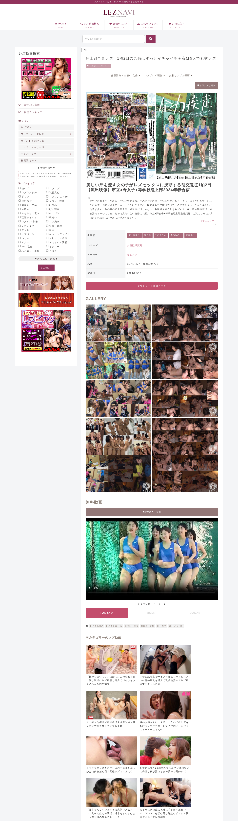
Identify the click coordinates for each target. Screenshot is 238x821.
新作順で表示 (29, 104)
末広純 (147, 235)
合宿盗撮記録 (135, 245)
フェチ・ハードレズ (98, 66)
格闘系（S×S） (30, 160)
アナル (25, 242)
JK (170, 626)
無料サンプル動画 (180, 75)
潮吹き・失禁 (147, 626)
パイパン (178, 626)
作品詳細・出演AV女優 (125, 75)
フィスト (26, 230)
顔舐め (53, 205)
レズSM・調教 (29, 221)
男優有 (53, 251)
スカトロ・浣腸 (58, 242)
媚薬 (51, 230)
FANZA (106, 612)
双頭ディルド (29, 217)
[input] (113, 39)
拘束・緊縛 (55, 226)
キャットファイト (59, 234)
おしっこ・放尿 (58, 238)
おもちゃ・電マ (30, 213)
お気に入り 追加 (206, 85)
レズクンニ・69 (114, 626)
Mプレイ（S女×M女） (34, 140)
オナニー (54, 246)
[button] (151, 39)
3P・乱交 (161, 626)
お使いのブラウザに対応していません (152, 558)
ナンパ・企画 (29, 154)
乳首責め (54, 192)
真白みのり (176, 235)
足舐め (25, 209)
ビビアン (132, 254)
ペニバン (54, 213)
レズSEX (26, 127)
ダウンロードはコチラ (152, 286)
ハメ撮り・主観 (30, 251)
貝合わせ (26, 200)
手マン (25, 196)
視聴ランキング (30, 112)
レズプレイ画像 (154, 75)
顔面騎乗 (54, 209)
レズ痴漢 (54, 221)
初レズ (25, 188)
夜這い (53, 217)
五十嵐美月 (134, 235)
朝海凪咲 (190, 235)
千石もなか (160, 235)
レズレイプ (27, 226)
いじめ (25, 238)
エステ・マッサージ (32, 147)
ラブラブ (54, 188)
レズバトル (27, 234)
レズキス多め (97, 626)
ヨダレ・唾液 (131, 626)
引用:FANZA (207, 221)
